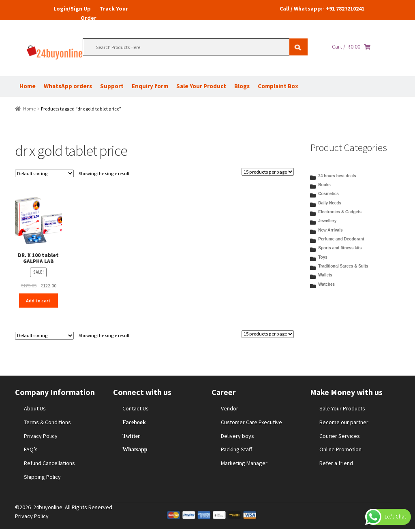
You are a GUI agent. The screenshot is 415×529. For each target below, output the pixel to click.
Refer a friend (336, 463)
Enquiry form (150, 86)
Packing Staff (236, 449)
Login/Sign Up (72, 8)
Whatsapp (134, 449)
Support (112, 86)
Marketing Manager (244, 463)
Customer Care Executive (251, 422)
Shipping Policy (42, 476)
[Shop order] (44, 173)
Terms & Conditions (47, 422)
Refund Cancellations (49, 463)
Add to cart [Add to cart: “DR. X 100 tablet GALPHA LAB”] (38, 300)
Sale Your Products (342, 408)
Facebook (134, 422)
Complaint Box (278, 86)
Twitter (131, 436)
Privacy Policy (41, 436)
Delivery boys (237, 436)
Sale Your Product (201, 86)
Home (27, 86)
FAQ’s (31, 449)
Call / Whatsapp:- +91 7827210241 (322, 8)
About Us (35, 408)
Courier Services (339, 436)
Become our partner (343, 422)
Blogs (242, 86)
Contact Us (135, 408)
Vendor (229, 408)
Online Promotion (340, 449)
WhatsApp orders (68, 86)
